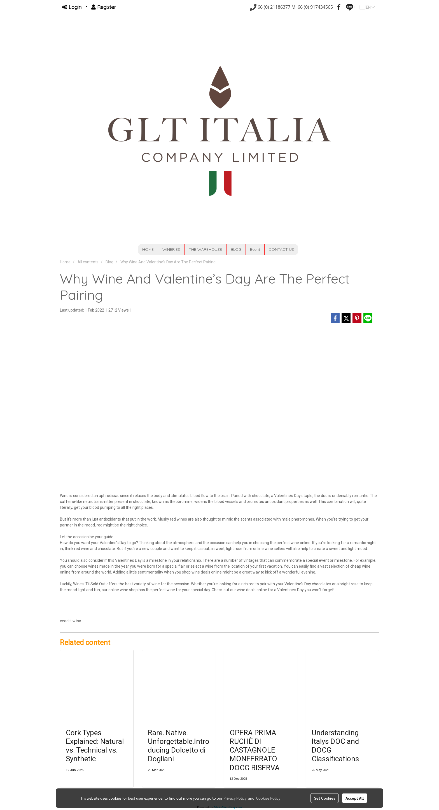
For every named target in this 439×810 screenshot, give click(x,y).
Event (255, 249)
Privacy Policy (234, 797)
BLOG (236, 249)
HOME (148, 249)
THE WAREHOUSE (205, 249)
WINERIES (171, 249)
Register (103, 7)
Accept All (354, 797)
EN (367, 7)
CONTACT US (281, 249)
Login (71, 7)
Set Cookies (324, 797)
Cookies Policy (268, 797)
